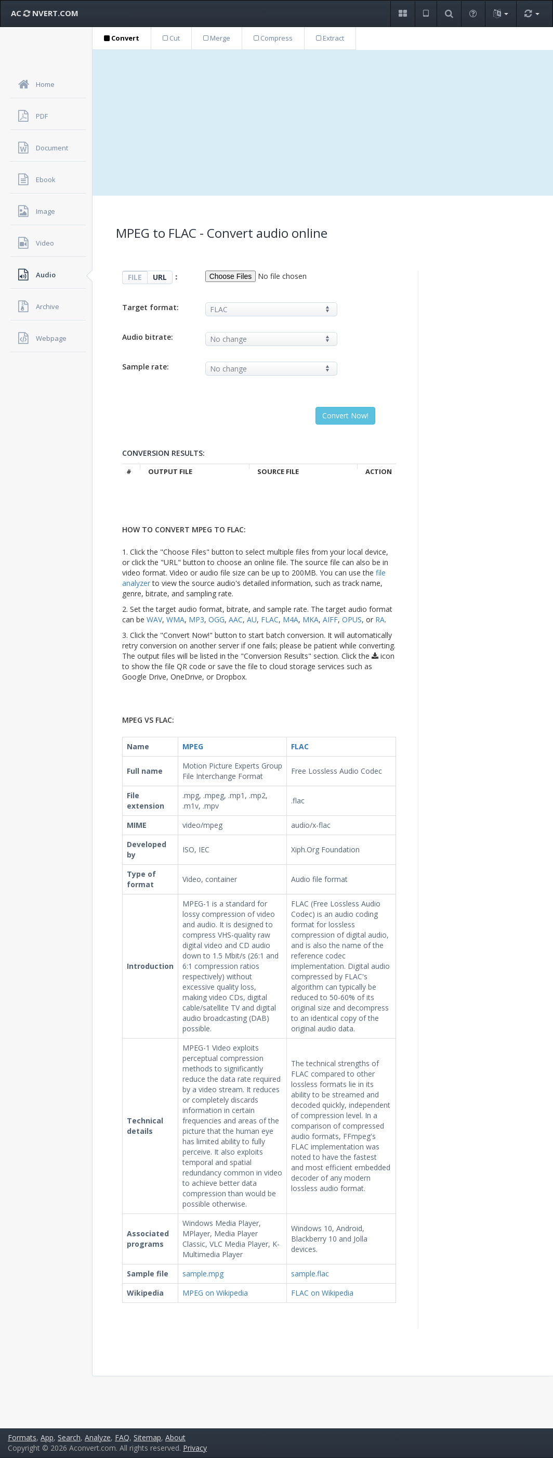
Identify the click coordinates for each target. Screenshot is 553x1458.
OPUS (352, 619)
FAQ (122, 1437)
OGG (216, 619)
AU (252, 619)
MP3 (196, 619)
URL (160, 277)
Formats (22, 1437)
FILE (135, 277)
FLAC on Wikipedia (322, 1293)
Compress (273, 38)
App (47, 1437)
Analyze (98, 1437)
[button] (402, 14)
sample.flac (310, 1273)
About (175, 1437)
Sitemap (147, 1437)
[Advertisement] (323, 123)
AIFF (330, 619)
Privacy (195, 1448)
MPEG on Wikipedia (215, 1293)
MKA (310, 619)
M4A (290, 619)
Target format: (150, 307)
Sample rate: (145, 367)
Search (69, 1437)
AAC (236, 619)
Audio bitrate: (147, 337)
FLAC (270, 619)
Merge (216, 38)
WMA (175, 619)
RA (380, 619)
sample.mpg (202, 1273)
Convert (121, 38)
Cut (171, 38)
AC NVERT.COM (44, 13)
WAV (154, 619)
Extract (330, 38)
